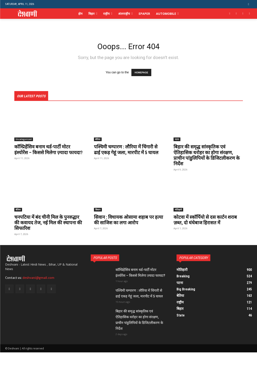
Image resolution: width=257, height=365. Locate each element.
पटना (177, 140)
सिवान (98, 210)
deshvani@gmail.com (38, 279)
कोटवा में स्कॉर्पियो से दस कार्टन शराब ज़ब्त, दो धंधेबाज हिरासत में (208, 221)
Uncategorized (24, 140)
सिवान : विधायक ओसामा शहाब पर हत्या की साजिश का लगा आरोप (126, 221)
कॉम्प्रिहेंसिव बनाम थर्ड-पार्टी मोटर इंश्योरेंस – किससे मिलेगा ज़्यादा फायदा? (44, 153)
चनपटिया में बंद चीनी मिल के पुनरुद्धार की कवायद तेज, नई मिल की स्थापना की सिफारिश (49, 223)
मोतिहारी (178, 210)
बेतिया (97, 140)
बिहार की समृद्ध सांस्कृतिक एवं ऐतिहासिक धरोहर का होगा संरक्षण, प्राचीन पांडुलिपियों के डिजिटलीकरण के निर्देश (206, 156)
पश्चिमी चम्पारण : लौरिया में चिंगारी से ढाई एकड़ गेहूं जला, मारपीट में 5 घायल (128, 153)
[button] (248, 4)
